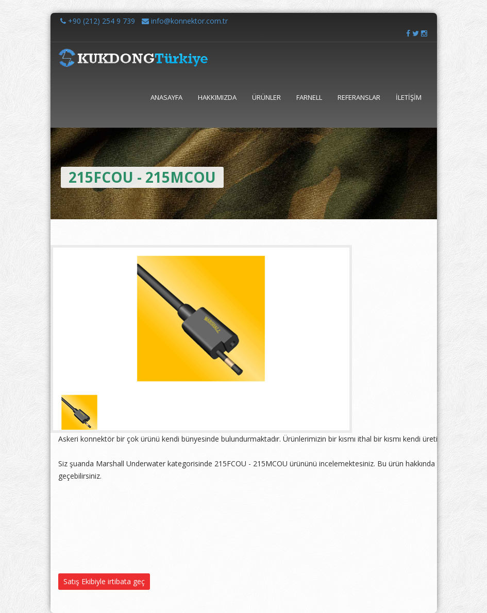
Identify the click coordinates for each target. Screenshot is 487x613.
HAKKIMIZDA (217, 97)
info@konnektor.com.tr (185, 21)
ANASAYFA (166, 97)
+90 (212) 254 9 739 (97, 21)
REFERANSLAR (359, 97)
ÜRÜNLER (266, 97)
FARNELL (309, 97)
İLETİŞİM (409, 97)
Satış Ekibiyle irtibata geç (104, 581)
